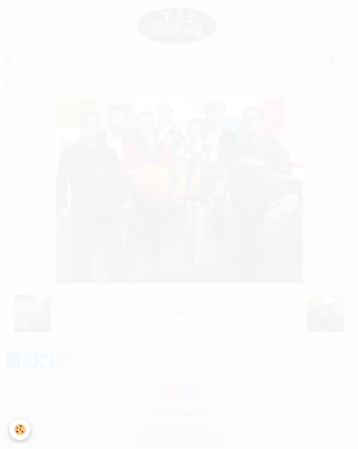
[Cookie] (19, 429)
